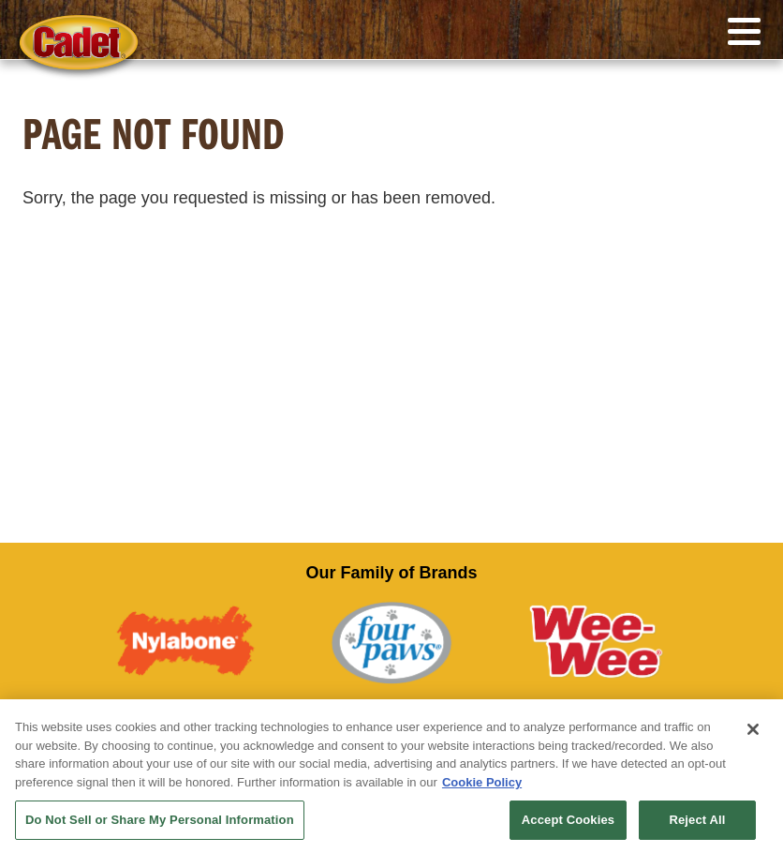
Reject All (697, 820)
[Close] (753, 729)
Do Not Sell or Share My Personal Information (159, 820)
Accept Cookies (568, 820)
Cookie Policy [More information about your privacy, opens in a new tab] (482, 782)
